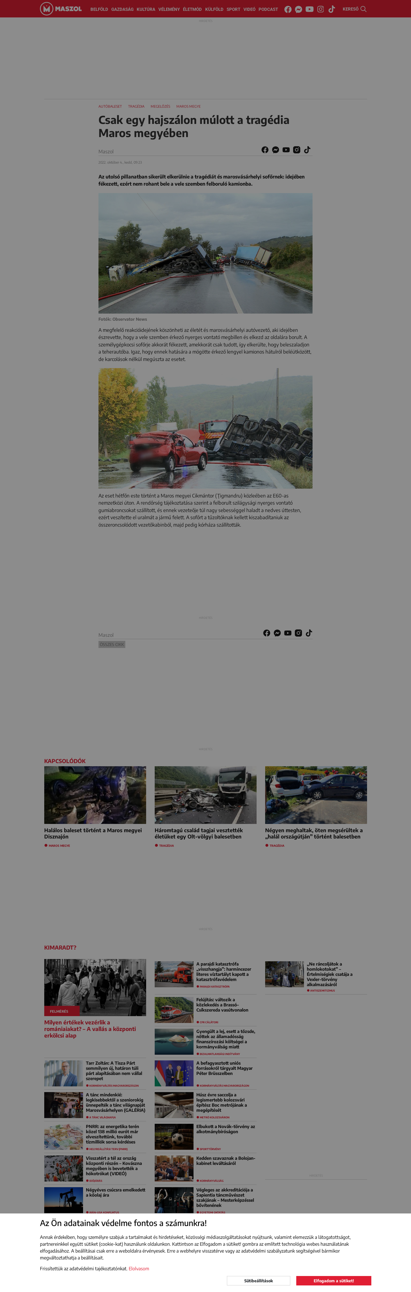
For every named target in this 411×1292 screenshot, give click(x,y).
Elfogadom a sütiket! (334, 1280)
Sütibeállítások (258, 1280)
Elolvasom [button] (139, 1268)
